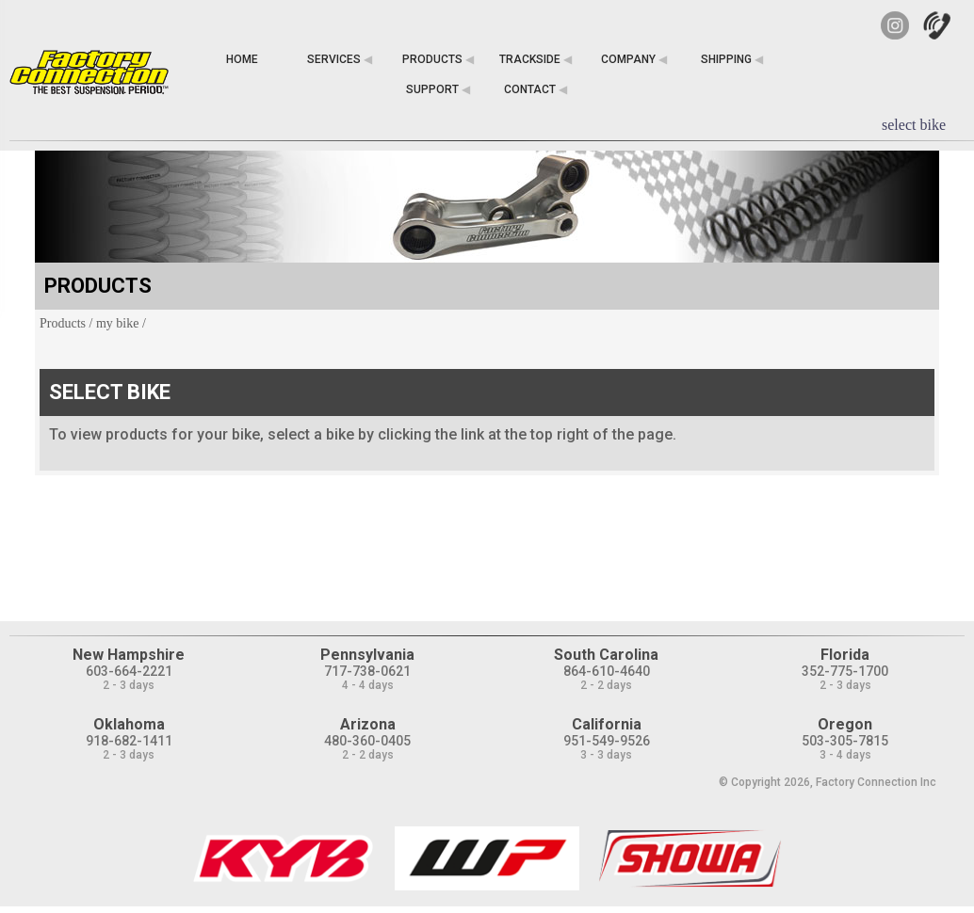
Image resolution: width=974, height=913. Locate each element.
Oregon (845, 724)
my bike (117, 323)
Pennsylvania (367, 655)
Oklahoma (129, 724)
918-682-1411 (129, 740)
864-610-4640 (606, 671)
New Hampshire (129, 655)
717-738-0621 (367, 671)
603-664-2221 (129, 671)
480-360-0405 (367, 740)
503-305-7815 (845, 740)
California (606, 724)
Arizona (368, 724)
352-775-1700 (845, 671)
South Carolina (606, 655)
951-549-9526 (606, 740)
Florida (844, 655)
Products (63, 323)
